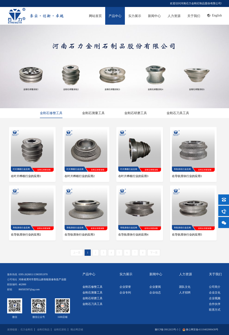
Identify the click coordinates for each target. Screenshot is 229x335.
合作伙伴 (214, 303)
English (214, 15)
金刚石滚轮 (60, 329)
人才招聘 (185, 292)
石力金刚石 (26, 329)
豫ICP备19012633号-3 (166, 329)
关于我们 (193, 16)
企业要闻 (155, 286)
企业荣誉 (125, 286)
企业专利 (125, 292)
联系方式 (214, 309)
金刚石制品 (43, 329)
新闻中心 (154, 16)
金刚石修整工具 (51, 113)
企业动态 (155, 292)
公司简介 (214, 286)
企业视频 (214, 298)
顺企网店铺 (76, 329)
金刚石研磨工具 (135, 113)
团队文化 (185, 286)
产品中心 (115, 16)
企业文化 (214, 292)
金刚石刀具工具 (178, 113)
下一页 (154, 252)
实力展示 (134, 16)
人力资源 (174, 16)
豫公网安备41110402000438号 (202, 329)
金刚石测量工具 (93, 113)
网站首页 (95, 16)
